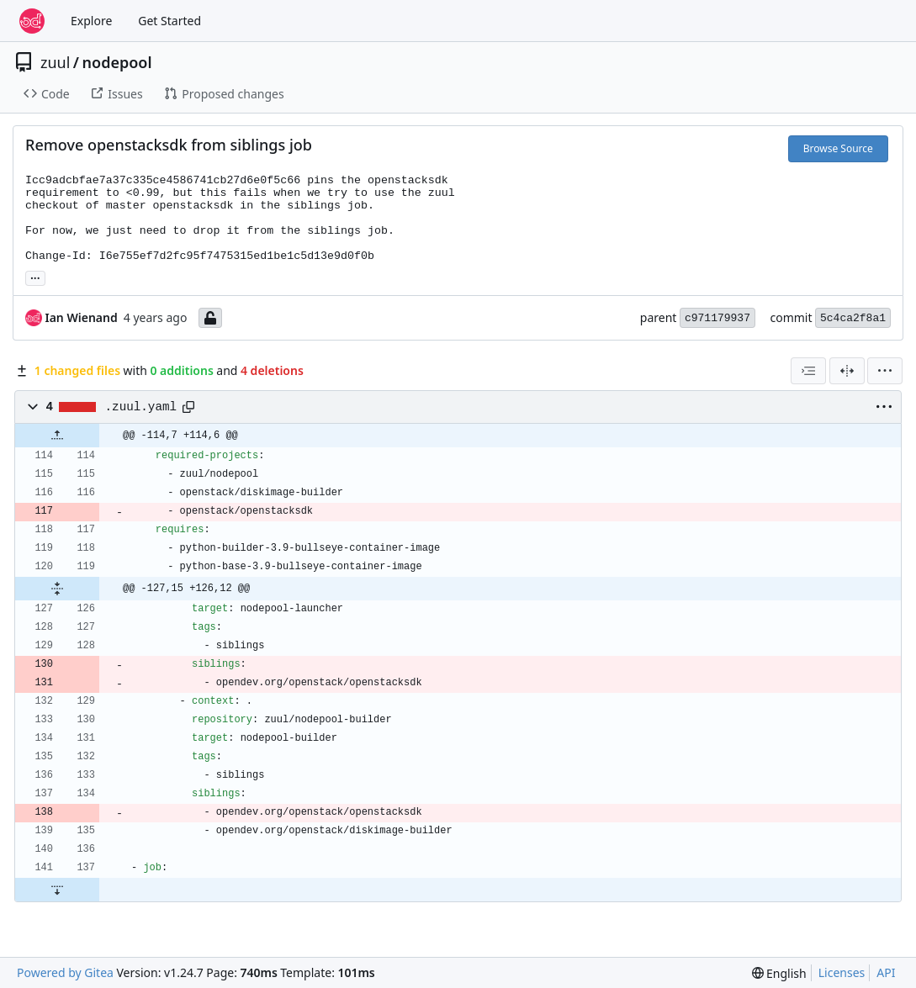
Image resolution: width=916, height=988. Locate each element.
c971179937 (717, 318)
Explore (91, 21)
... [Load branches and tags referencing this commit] (35, 277)
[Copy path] (188, 407)
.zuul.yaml (141, 407)
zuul (55, 62)
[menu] (885, 370)
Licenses (842, 972)
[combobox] (808, 370)
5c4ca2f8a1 (853, 318)
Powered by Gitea (65, 972)
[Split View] (847, 370)
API (885, 972)
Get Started (169, 21)
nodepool (117, 62)
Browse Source (838, 148)
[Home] (32, 21)
